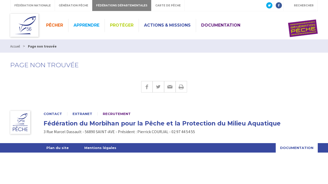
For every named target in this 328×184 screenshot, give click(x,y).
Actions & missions (167, 25)
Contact (53, 114)
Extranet (82, 114)
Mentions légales (100, 148)
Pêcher (54, 25)
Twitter (158, 87)
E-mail (170, 87)
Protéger (122, 25)
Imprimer (181, 87)
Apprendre (86, 25)
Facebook (146, 87)
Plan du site (57, 148)
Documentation (220, 25)
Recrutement (117, 114)
